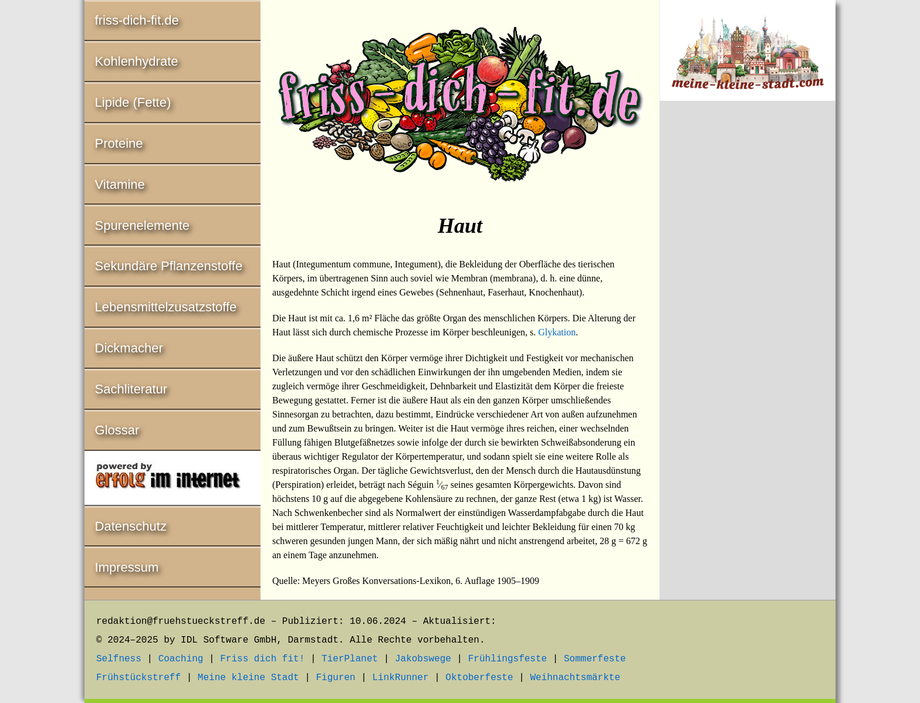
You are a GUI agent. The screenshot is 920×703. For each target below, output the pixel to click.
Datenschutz (131, 526)
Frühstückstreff (138, 678)
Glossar (117, 430)
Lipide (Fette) (133, 102)
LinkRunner (401, 678)
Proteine (119, 143)
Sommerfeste (595, 659)
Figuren (335, 678)
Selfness (118, 659)
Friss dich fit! (262, 659)
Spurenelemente (142, 225)
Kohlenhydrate (136, 61)
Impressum (127, 567)
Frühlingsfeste (507, 659)
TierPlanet (350, 659)
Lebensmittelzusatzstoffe (166, 307)
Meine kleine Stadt (248, 678)
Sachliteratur (131, 389)
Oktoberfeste (479, 678)
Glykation (557, 332)
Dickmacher (129, 348)
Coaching (181, 659)
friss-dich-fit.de (137, 20)
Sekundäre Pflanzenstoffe (169, 266)
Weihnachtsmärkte (575, 678)
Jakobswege (423, 659)
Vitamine (120, 184)
